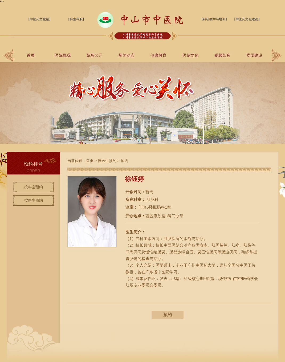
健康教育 (158, 55)
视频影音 (222, 55)
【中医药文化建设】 (247, 19)
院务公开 (95, 55)
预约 (124, 160)
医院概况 (63, 55)
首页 (31, 55)
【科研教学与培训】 (214, 19)
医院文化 (190, 55)
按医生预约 (33, 200)
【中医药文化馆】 (39, 19)
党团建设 (254, 55)
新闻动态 (127, 55)
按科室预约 (33, 187)
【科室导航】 (76, 19)
